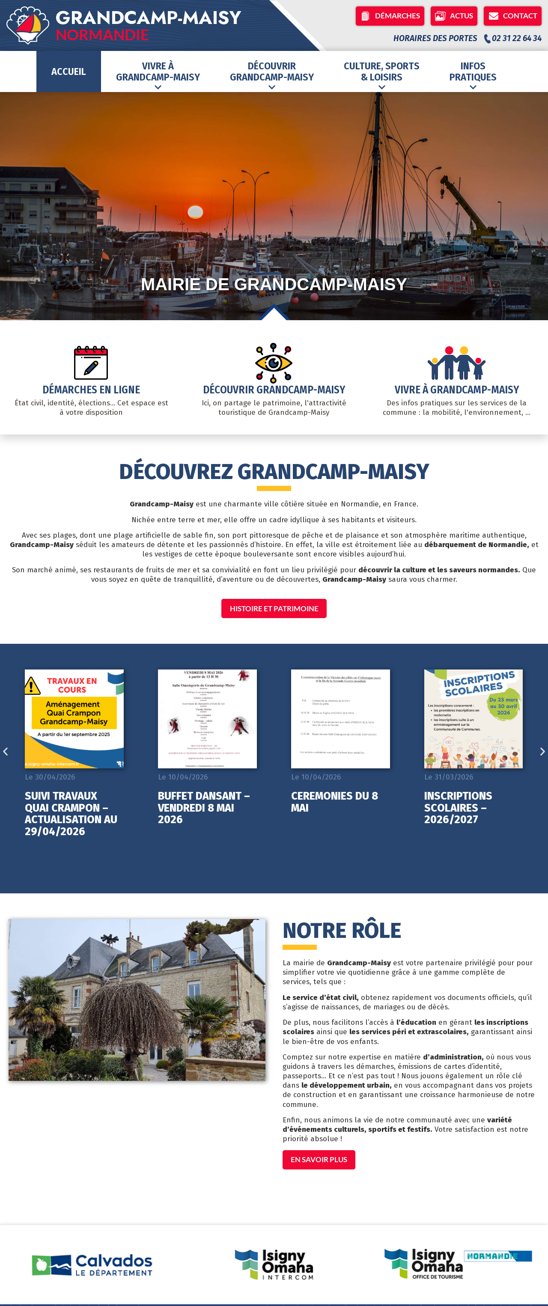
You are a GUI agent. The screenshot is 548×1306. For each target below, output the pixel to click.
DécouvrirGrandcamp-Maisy (272, 75)
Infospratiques (473, 75)
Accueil (68, 71)
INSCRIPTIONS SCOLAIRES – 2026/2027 (458, 809)
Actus (454, 16)
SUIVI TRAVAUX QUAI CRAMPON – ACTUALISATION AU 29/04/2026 (71, 815)
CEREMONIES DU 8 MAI (334, 803)
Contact (512, 16)
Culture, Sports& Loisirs (382, 75)
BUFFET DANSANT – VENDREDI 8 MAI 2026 (204, 809)
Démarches (390, 16)
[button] (5, 752)
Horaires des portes (435, 38)
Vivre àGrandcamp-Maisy (158, 75)
